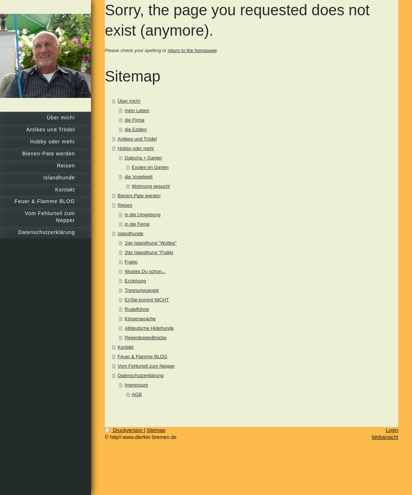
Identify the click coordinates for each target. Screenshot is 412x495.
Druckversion (124, 430)
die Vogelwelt (139, 176)
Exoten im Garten (150, 167)
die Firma (134, 120)
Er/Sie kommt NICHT (147, 299)
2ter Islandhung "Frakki (149, 252)
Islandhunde (130, 233)
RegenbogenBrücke (146, 337)
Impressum (136, 385)
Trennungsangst (142, 290)
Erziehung (135, 281)
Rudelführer (137, 309)
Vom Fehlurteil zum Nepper (146, 366)
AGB (137, 394)
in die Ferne (137, 224)
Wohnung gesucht (151, 186)
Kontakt (126, 347)
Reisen (125, 205)
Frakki (131, 262)
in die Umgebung (143, 214)
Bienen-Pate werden (139, 195)
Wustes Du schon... (145, 271)
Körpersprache (140, 318)
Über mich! (129, 101)
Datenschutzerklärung (140, 375)
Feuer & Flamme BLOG (142, 356)
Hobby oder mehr (136, 148)
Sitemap (156, 430)
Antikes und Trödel (137, 139)
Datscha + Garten (143, 158)
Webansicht (385, 437)
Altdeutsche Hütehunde (149, 328)
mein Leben (137, 110)
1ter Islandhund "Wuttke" (151, 243)
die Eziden (136, 129)
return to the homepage (192, 50)
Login (392, 430)
